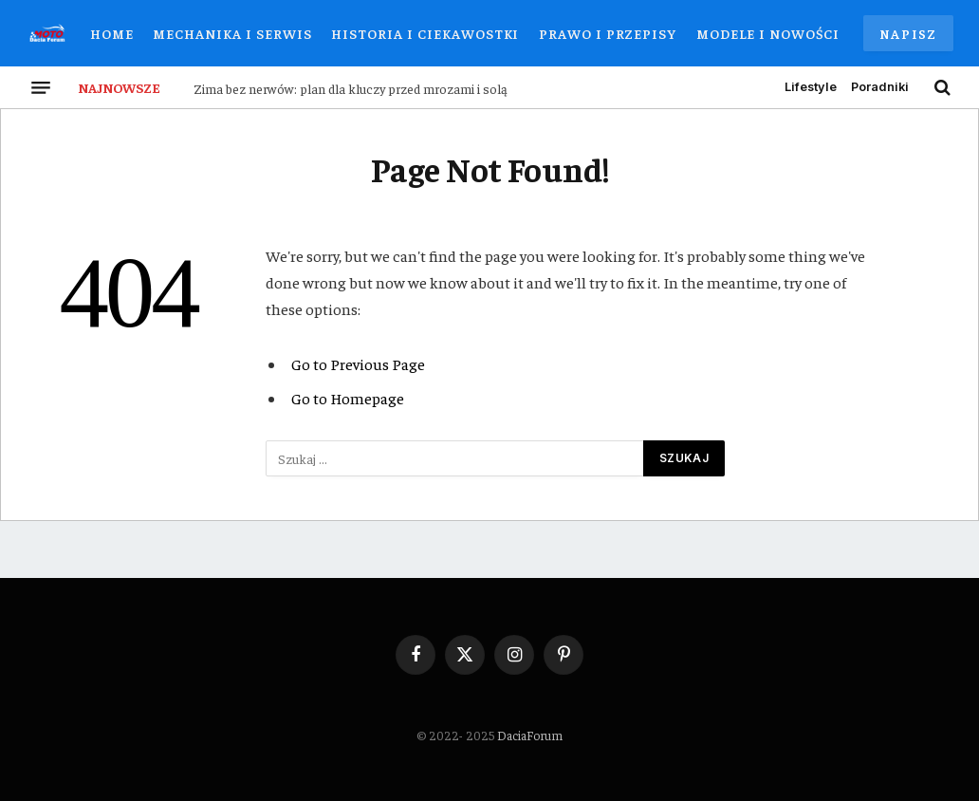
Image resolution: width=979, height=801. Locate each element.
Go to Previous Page (358, 364)
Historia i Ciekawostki (425, 33)
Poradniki (880, 87)
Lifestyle (811, 87)
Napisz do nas (908, 38)
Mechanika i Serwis (232, 33)
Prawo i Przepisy (607, 33)
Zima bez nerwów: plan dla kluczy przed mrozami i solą (351, 88)
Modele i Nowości (768, 33)
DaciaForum (530, 735)
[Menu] (40, 87)
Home (112, 33)
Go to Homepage (347, 398)
